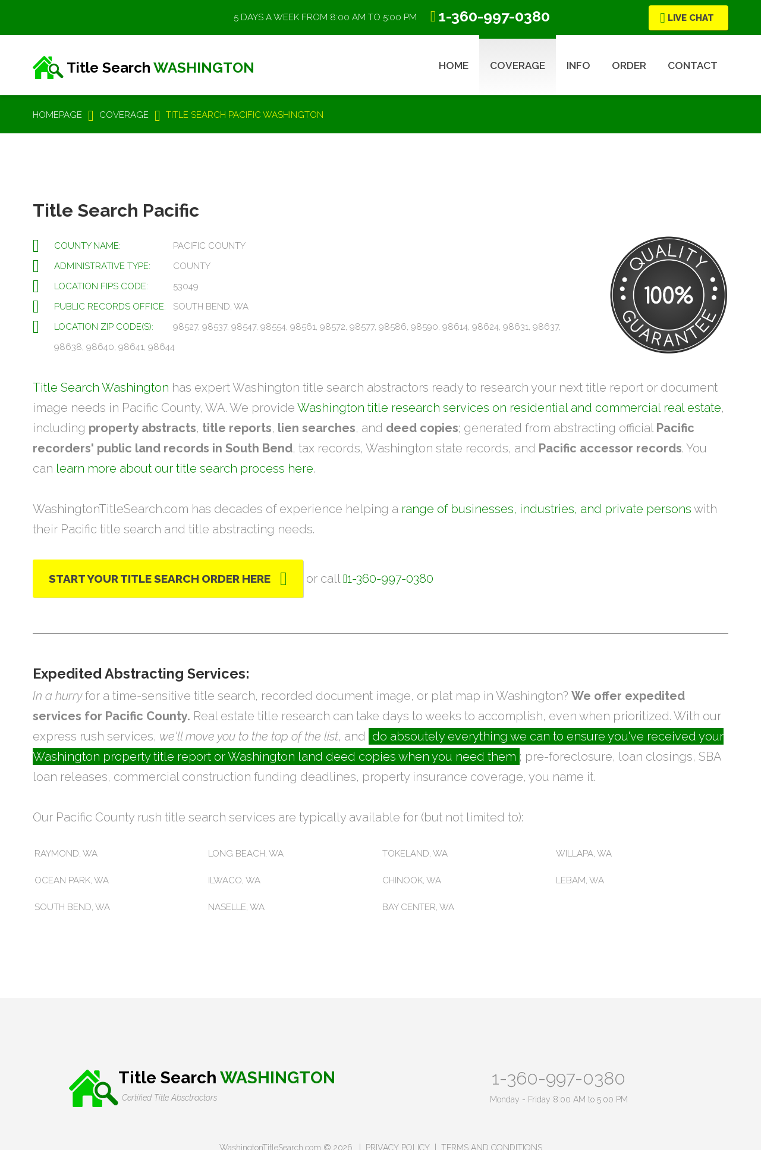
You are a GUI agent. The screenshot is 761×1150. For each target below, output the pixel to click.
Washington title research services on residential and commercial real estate (509, 408)
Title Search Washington (101, 387)
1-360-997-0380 (558, 1078)
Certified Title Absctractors (169, 1097)
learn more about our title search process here (184, 468)
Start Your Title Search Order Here (160, 578)
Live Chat (691, 17)
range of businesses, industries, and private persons (546, 509)
